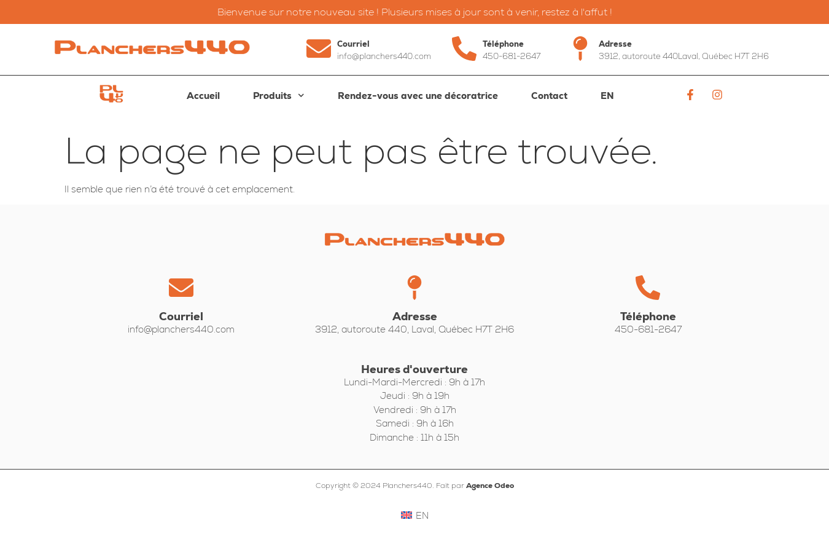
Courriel (353, 44)
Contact (549, 95)
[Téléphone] (464, 48)
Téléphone (503, 44)
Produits (279, 95)
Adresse (615, 44)
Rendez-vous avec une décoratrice (418, 95)
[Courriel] (318, 48)
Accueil (203, 95)
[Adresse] (580, 48)
